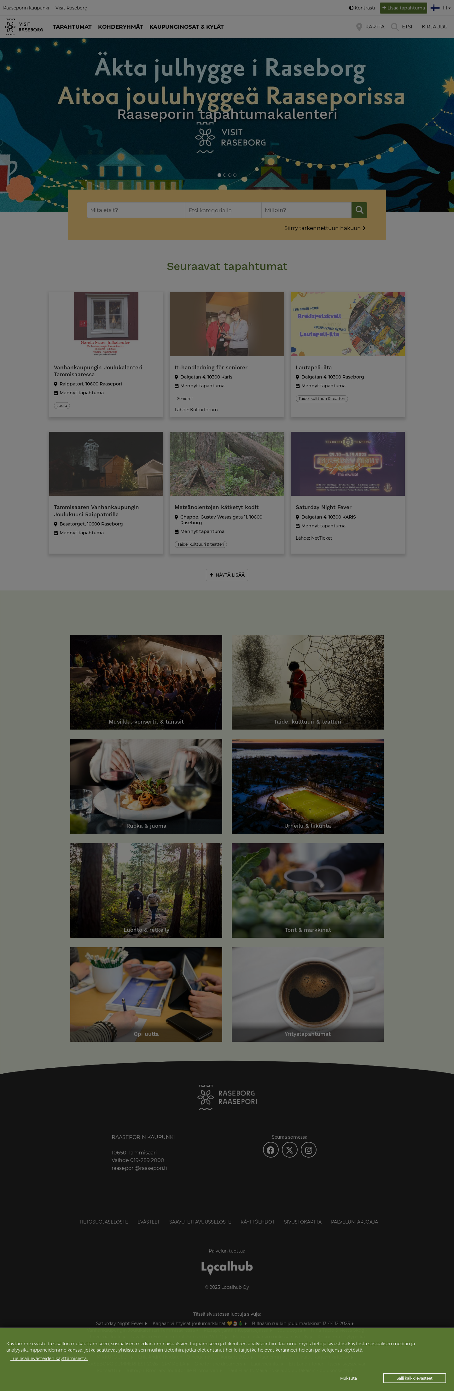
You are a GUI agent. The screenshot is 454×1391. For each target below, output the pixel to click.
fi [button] (441, 7)
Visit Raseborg (71, 8)
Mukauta (348, 1378)
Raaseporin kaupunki (26, 8)
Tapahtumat (72, 27)
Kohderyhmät (120, 27)
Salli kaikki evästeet (415, 1378)
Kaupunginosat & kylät (186, 27)
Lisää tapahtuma (406, 8)
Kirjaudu (435, 27)
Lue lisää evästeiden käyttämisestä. (49, 1358)
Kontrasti (365, 8)
